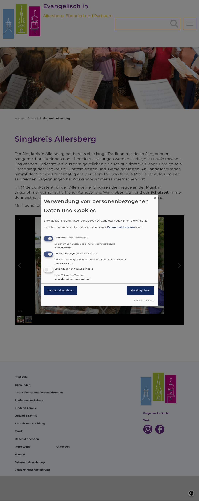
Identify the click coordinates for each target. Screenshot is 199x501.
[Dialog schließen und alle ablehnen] (155, 197)
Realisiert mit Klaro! (144, 300)
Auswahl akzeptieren (60, 290)
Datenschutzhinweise (121, 227)
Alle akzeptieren (140, 290)
